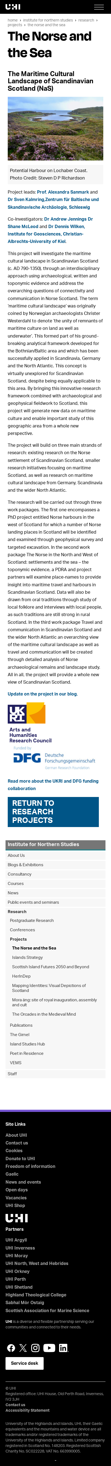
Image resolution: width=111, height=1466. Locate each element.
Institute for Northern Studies (48, 20)
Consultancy (19, 874)
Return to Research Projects (33, 811)
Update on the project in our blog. (43, 694)
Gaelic (12, 1174)
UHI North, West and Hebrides (37, 1263)
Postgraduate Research (32, 921)
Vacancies (16, 1198)
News (13, 893)
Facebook (11, 1348)
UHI (9, 1322)
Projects (15, 25)
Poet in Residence (27, 1054)
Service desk (24, 1363)
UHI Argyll (16, 1240)
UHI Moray (17, 1256)
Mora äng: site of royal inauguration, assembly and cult (54, 1002)
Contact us (17, 1143)
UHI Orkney (18, 1271)
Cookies (14, 1151)
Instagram (35, 1348)
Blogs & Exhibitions (25, 865)
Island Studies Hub (27, 1044)
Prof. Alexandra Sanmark (63, 192)
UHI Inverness (20, 1248)
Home (13, 20)
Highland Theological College (36, 1295)
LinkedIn (64, 1348)
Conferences (22, 930)
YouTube (49, 1348)
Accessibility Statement (27, 1411)
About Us (16, 856)
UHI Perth (16, 1279)
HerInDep (21, 976)
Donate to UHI (20, 1159)
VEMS (16, 1063)
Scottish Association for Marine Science (47, 1311)
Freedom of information (30, 1166)
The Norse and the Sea (46, 25)
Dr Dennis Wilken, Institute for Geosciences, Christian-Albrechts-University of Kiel (46, 234)
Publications (21, 1025)
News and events (23, 1182)
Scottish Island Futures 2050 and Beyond (50, 967)
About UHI (16, 1135)
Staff (12, 1074)
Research (86, 20)
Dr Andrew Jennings (65, 219)
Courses (16, 884)
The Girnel (19, 1035)
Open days (17, 1190)
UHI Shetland (19, 1287)
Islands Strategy (27, 958)
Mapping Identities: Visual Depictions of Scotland (49, 988)
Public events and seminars (33, 902)
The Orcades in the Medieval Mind (44, 1014)
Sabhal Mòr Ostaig (25, 1303)
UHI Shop (15, 1205)
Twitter (23, 1348)
